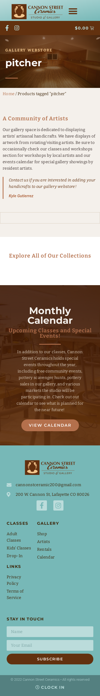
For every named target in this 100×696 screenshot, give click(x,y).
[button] (73, 11)
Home (8, 93)
